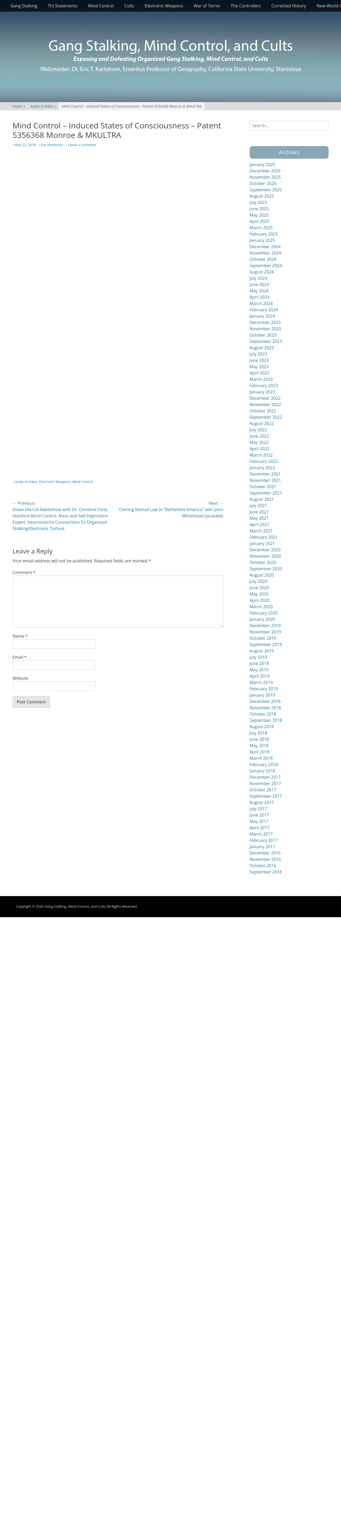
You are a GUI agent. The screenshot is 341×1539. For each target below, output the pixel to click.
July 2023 (258, 354)
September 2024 (266, 265)
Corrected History (288, 6)
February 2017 (264, 840)
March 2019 (261, 682)
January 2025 (262, 240)
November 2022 (265, 404)
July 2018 (258, 733)
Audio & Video (43, 106)
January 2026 (262, 164)
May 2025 (259, 215)
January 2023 (262, 392)
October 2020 (263, 562)
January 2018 (262, 771)
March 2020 (261, 606)
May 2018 (259, 745)
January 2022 (262, 468)
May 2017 (259, 821)
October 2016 (263, 865)
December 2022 (265, 398)
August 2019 (262, 651)
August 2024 (262, 272)
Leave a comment (82, 144)
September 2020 (266, 569)
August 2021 (262, 499)
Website (20, 678)
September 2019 (266, 644)
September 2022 (266, 417)
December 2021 (265, 474)
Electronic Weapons (164, 6)
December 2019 (265, 625)
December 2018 (265, 701)
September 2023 (266, 341)
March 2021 (261, 531)
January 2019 (262, 695)
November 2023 (265, 329)
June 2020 (259, 588)
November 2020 (265, 556)
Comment (24, 572)
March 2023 (261, 379)
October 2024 (263, 259)
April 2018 (259, 752)
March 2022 (261, 455)
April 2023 (259, 373)
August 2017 (262, 802)
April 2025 (259, 221)
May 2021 (259, 518)
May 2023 (259, 366)
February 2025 (264, 234)
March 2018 (261, 758)
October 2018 (263, 714)
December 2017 (265, 777)
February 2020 (264, 613)
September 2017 (266, 796)
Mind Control (101, 6)
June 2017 (259, 815)
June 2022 (259, 436)
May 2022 (259, 442)
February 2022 (264, 461)
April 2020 (259, 600)
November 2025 (265, 177)
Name (20, 636)
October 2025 (263, 183)
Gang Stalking (24, 6)
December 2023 (265, 322)
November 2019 (265, 632)
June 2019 (259, 663)
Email (20, 657)
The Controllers (246, 6)
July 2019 (258, 657)
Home (19, 106)
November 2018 (265, 708)
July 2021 (258, 505)
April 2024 (259, 297)
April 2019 (259, 676)
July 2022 (258, 430)
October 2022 (263, 411)
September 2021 (266, 493)
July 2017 (258, 809)
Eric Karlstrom (52, 144)
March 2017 (261, 834)
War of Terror (207, 6)
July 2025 (258, 202)
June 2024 (259, 284)
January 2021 (262, 543)
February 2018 (264, 764)
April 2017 (259, 828)
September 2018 (266, 720)
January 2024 (262, 316)
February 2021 (264, 537)
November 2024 (265, 253)
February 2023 (264, 385)
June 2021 (259, 512)
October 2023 (263, 335)
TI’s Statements (63, 6)
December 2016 (265, 853)
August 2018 (262, 726)
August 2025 (262, 196)
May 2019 (259, 670)
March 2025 (261, 228)
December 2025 (265, 171)
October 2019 (263, 638)
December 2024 (265, 246)
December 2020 (265, 550)
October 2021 (263, 486)
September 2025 (266, 190)
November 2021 (265, 480)
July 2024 (258, 278)
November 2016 (265, 859)
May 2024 (259, 291)
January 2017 (262, 847)
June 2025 (259, 209)
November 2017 (265, 783)
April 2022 (259, 449)
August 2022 (262, 423)
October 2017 (263, 790)
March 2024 (261, 303)
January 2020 (262, 619)
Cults (129, 6)
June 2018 (259, 739)
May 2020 (259, 594)
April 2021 (259, 524)
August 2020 (262, 575)
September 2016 (266, 872)
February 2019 (264, 689)
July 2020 (258, 581)
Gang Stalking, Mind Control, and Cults (75, 906)
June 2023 (259, 360)
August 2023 (262, 348)
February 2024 (264, 310)
